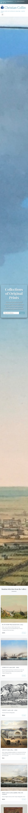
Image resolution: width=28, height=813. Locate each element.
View (23, 632)
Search (22, 313)
